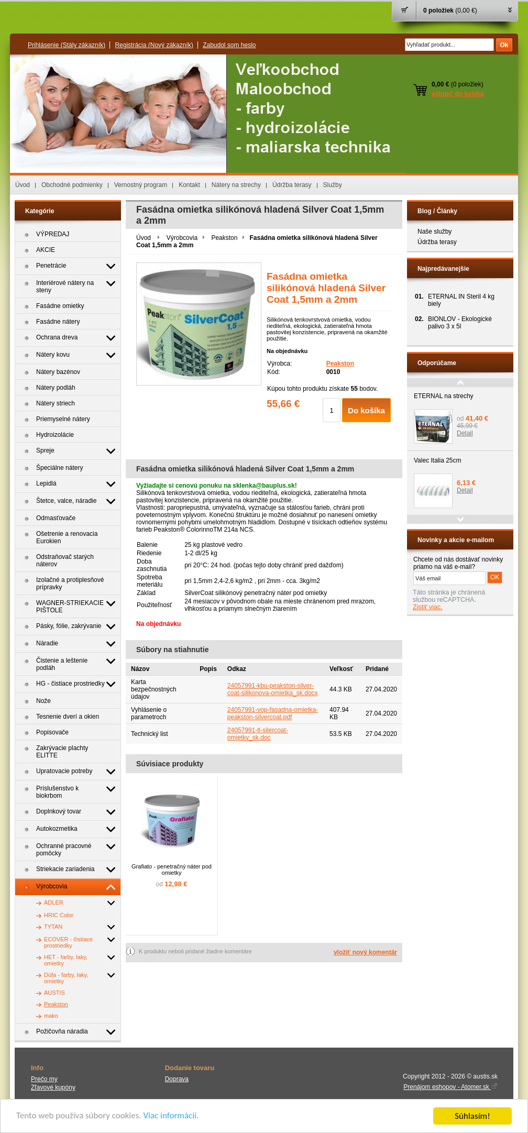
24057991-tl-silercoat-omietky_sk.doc (257, 734)
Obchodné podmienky (72, 185)
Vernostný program (140, 185)
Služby (332, 185)
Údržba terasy (292, 185)
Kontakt (189, 185)
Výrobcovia (182, 237)
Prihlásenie (66, 45)
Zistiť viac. (428, 607)
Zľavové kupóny (53, 1087)
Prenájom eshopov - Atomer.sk (450, 1087)
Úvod (22, 185)
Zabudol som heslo (229, 45)
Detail (465, 433)
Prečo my (44, 1079)
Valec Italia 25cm (437, 460)
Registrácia (154, 45)
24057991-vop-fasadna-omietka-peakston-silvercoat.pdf (272, 713)
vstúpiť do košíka (458, 93)
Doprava (177, 1079)
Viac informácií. (171, 1116)
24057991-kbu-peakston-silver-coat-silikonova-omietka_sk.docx (272, 689)
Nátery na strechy (236, 185)
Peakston (224, 237)
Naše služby (434, 231)
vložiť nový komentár (365, 952)
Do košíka (366, 410)
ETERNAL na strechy (444, 396)
